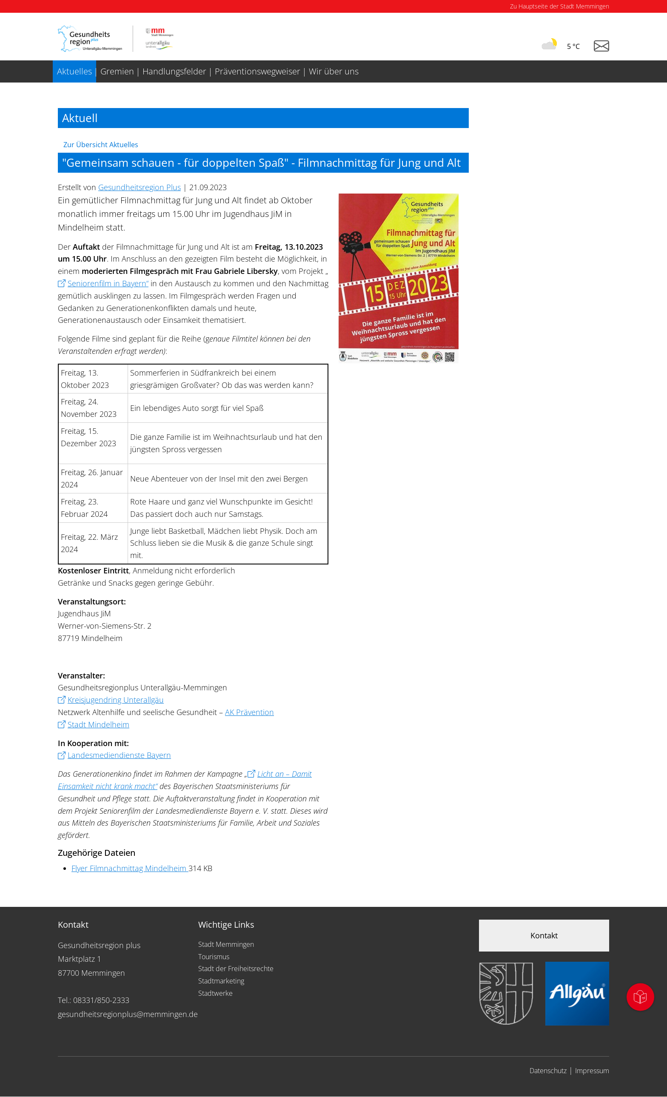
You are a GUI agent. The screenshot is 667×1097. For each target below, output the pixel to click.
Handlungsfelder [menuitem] (174, 71)
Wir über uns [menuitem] (334, 71)
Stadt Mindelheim (98, 724)
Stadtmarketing (221, 981)
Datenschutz (548, 1070)
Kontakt (544, 935)
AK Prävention (249, 712)
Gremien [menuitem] (117, 71)
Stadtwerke (215, 993)
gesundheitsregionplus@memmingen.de (128, 1014)
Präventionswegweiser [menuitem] (257, 71)
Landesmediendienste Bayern (119, 755)
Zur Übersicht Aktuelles (100, 144)
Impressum (592, 1070)
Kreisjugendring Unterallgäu (116, 700)
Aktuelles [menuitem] (74, 71)
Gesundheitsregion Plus (139, 187)
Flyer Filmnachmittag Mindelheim (129, 868)
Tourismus (213, 956)
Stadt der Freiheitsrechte (236, 968)
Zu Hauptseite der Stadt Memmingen (559, 6)
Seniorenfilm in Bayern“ (108, 283)
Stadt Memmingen (226, 944)
